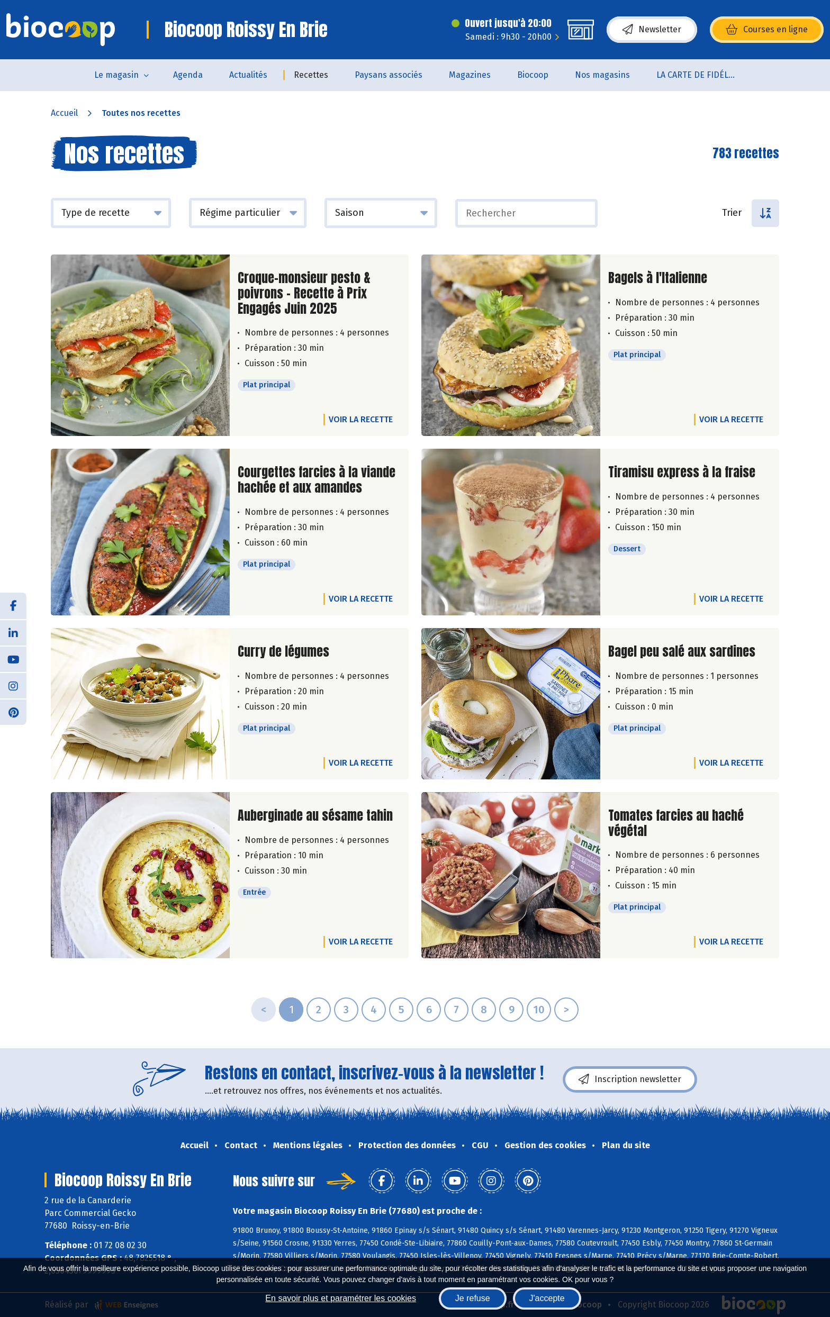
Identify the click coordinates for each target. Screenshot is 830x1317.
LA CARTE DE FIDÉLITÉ (698, 75)
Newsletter (651, 29)
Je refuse (472, 1298)
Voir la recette (361, 419)
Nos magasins (602, 75)
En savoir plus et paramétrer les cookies (340, 1298)
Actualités (248, 75)
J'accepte (547, 1298)
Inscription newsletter (630, 1079)
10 (539, 1009)
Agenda (188, 75)
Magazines (470, 75)
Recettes (311, 75)
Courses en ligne (767, 29)
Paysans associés (388, 75)
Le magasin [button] (116, 75)
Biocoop (532, 75)
